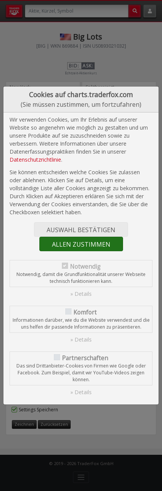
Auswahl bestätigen (81, 230)
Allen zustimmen (81, 244)
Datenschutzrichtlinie (35, 159)
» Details (81, 293)
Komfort (85, 312)
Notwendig (85, 267)
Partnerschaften (85, 358)
